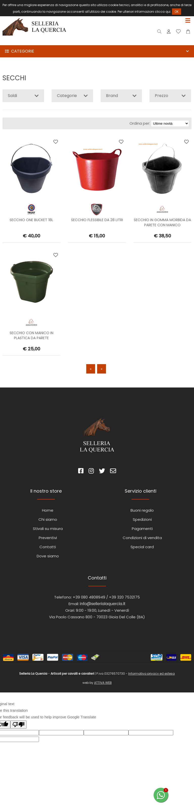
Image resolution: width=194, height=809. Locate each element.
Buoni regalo (142, 510)
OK (177, 11)
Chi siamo (47, 519)
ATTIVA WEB (103, 683)
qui (167, 11)
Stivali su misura (48, 528)
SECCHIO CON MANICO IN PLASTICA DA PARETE (31, 335)
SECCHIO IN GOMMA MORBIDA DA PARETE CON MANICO (162, 222)
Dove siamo (48, 556)
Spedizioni (142, 519)
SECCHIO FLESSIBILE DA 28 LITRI (97, 219)
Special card (142, 546)
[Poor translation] (18, 724)
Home (47, 510)
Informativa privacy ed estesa (151, 673)
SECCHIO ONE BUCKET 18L (31, 219)
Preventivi (48, 537)
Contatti (47, 546)
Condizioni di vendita (142, 537)
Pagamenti (142, 528)
